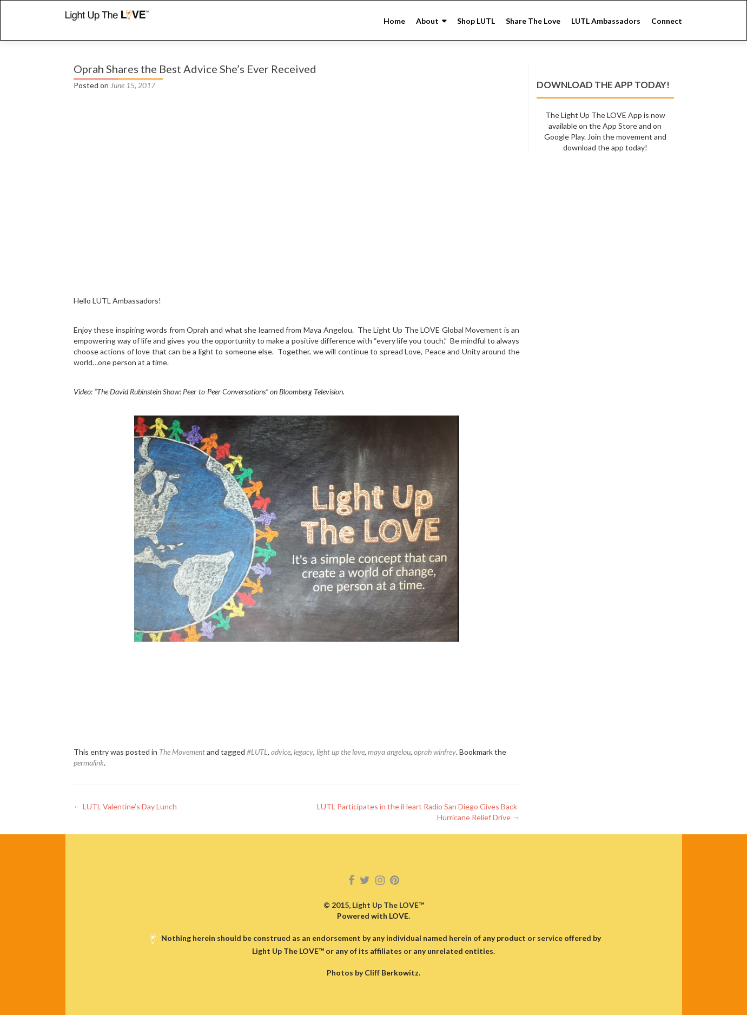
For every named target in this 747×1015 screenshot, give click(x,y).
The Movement (182, 751)
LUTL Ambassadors (605, 20)
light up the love (340, 751)
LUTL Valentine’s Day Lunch (125, 806)
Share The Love (533, 20)
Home (394, 20)
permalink (89, 762)
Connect (666, 20)
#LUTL (257, 751)
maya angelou (389, 751)
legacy (303, 751)
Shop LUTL (476, 20)
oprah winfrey (435, 751)
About (427, 20)
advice (280, 751)
